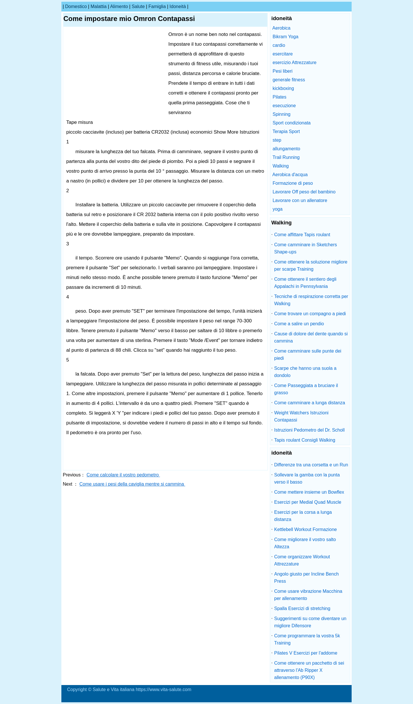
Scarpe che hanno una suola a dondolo (305, 372)
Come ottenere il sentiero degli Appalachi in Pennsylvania (305, 283)
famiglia (157, 6)
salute (138, 6)
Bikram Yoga (285, 36)
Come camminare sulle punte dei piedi (307, 355)
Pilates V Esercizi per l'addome (305, 653)
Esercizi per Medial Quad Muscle (307, 502)
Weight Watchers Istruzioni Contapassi (301, 416)
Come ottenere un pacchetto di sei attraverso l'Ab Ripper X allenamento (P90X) (309, 670)
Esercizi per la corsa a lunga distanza (303, 516)
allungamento (286, 148)
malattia (99, 6)
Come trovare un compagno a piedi (310, 313)
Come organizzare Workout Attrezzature (302, 560)
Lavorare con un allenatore (299, 200)
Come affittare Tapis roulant (302, 234)
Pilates (279, 97)
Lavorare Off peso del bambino (303, 191)
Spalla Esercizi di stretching (302, 608)
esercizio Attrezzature (294, 62)
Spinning (281, 114)
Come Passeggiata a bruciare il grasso (306, 389)
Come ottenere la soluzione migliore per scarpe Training (310, 265)
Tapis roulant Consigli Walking (304, 440)
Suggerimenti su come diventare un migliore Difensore (310, 622)
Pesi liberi (282, 71)
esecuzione (284, 105)
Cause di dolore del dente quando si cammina (311, 337)
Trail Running (286, 157)
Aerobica (281, 28)
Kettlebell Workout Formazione (305, 529)
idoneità (178, 6)
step (276, 140)
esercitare (282, 53)
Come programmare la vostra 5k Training (307, 639)
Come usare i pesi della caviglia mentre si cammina (132, 484)
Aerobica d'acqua (290, 174)
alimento (119, 6)
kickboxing (283, 88)
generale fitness (288, 79)
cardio (278, 45)
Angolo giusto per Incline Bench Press (306, 578)
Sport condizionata (291, 122)
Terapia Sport (286, 131)
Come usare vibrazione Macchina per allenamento (308, 595)
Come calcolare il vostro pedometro (123, 474)
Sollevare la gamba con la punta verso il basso (307, 478)
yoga (277, 209)
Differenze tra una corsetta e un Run (311, 464)
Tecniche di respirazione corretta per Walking (311, 300)
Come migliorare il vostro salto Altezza (305, 543)
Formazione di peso (292, 183)
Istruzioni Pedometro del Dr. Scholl (309, 430)
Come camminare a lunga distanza (309, 402)
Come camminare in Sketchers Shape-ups (305, 248)
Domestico (76, 6)
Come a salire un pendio (299, 323)
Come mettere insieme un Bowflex (309, 492)
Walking (280, 166)
